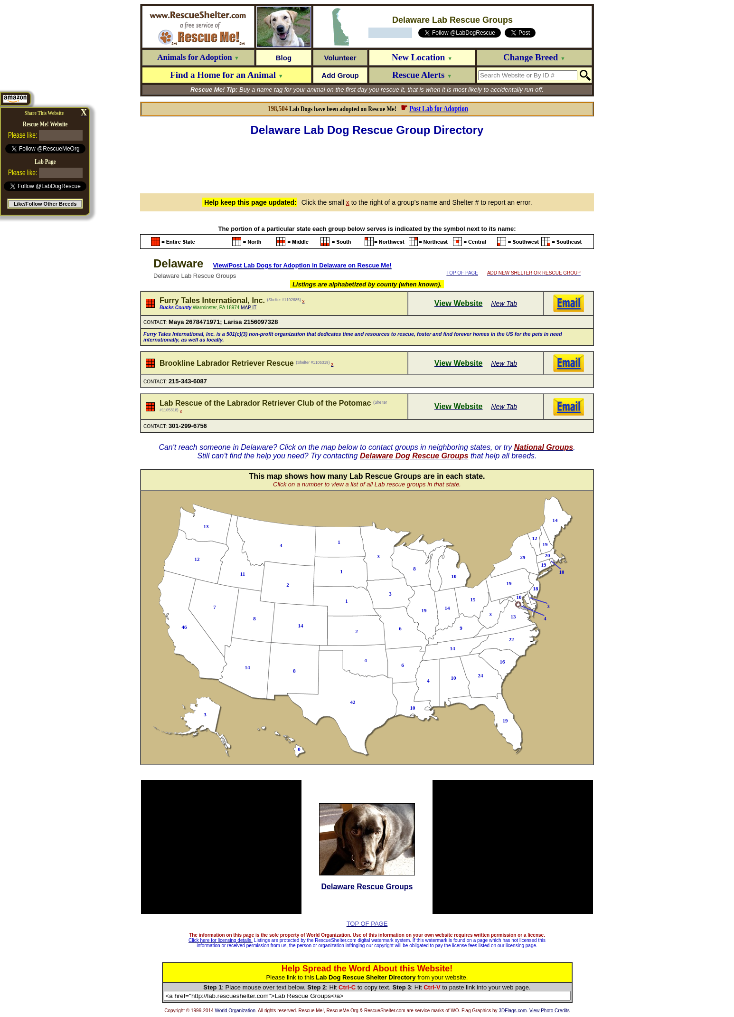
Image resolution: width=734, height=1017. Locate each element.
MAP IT (248, 307)
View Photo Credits (549, 1010)
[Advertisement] (367, 163)
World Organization (235, 1010)
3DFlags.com (513, 1010)
